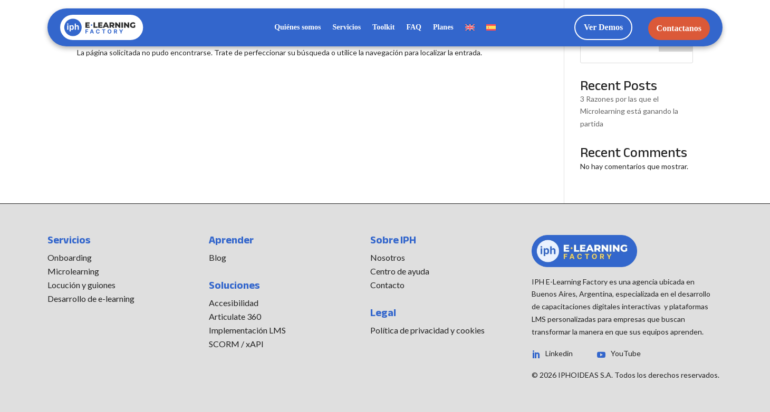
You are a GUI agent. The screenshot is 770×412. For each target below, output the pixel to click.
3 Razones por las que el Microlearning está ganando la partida (629, 111)
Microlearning (73, 271)
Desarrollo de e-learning (90, 298)
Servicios (346, 27)
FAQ (413, 27)
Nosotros (387, 257)
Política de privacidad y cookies (427, 330)
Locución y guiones (81, 285)
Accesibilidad (233, 303)
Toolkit (383, 27)
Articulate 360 (235, 316)
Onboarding (69, 257)
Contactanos (679, 28)
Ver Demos (603, 27)
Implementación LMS (247, 330)
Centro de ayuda (399, 271)
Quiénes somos (297, 27)
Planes (443, 27)
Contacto (387, 285)
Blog (217, 257)
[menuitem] (470, 29)
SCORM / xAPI (236, 344)
